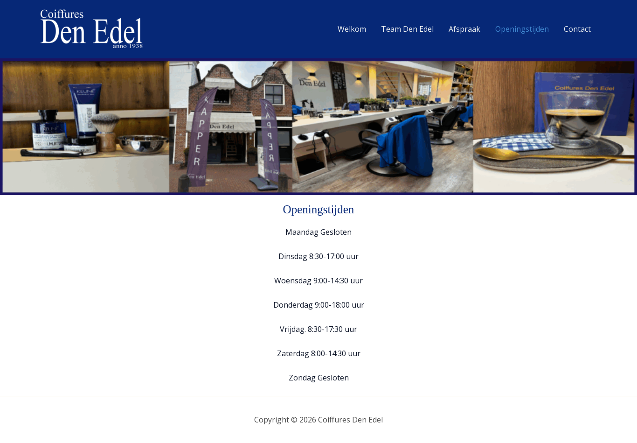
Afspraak (464, 29)
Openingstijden (522, 29)
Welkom (352, 29)
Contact (577, 29)
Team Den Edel (407, 29)
